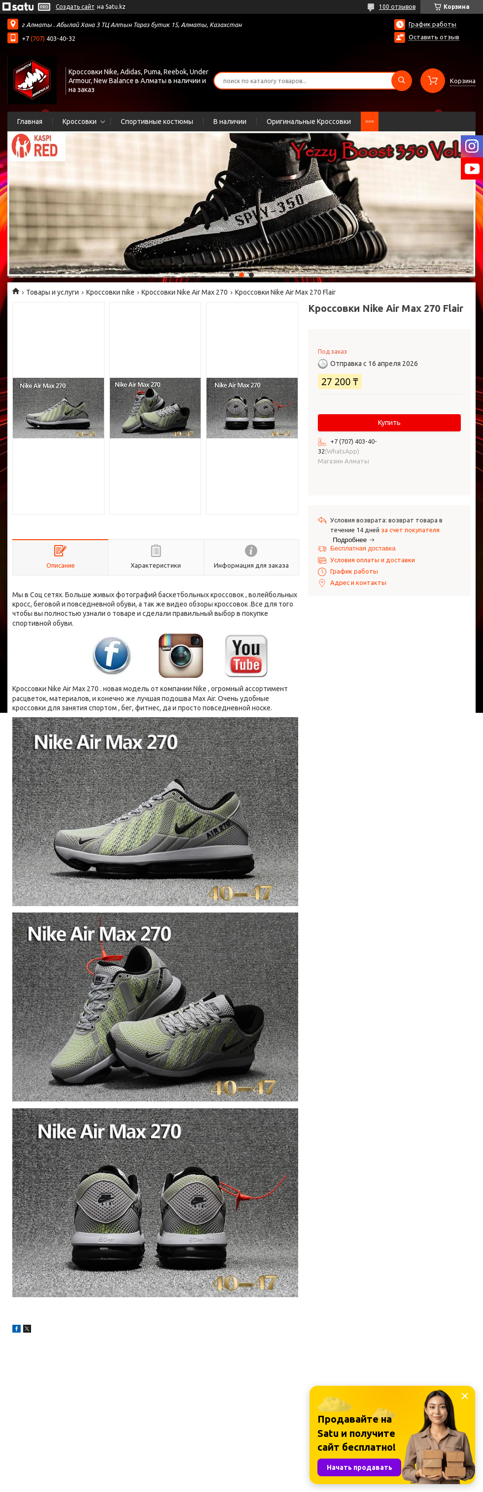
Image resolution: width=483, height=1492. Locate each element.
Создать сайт (75, 6)
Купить (389, 422)
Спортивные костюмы (157, 121)
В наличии (229, 121)
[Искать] (401, 80)
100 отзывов (397, 6)
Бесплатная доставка (363, 548)
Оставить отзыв (434, 36)
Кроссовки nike (110, 292)
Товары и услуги (52, 292)
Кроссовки (80, 121)
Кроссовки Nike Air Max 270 (184, 292)
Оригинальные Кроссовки (309, 121)
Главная (29, 121)
